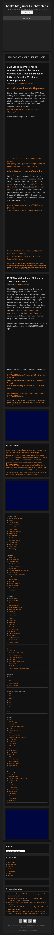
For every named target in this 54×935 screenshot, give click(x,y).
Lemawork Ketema (14, 527)
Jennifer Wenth (19, 267)
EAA (10, 678)
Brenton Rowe (42, 400)
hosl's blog (12, 659)
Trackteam (12, 590)
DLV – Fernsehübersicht (16, 655)
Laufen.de (12, 614)
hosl (32, 83)
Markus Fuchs (13, 533)
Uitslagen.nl (12, 800)
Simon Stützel (13, 588)
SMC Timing (12, 793)
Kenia (9, 873)
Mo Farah (12, 577)
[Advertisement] (27, 36)
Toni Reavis (12, 635)
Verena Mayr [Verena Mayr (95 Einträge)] (26, 474)
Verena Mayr (12, 549)
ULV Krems (12, 757)
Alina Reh (12, 557)
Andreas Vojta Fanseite (16, 518)
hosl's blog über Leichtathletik (27, 6)
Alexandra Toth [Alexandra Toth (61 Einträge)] (10, 450)
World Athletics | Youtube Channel (19, 668)
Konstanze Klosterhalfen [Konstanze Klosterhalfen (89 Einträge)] (28, 462)
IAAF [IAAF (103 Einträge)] (17, 460)
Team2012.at (13, 750)
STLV (10, 704)
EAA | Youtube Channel (16, 657)
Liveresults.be (13, 780)
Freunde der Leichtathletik (16, 726)
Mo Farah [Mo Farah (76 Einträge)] (8, 470)
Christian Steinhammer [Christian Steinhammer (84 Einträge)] (22, 452)
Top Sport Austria (14, 638)
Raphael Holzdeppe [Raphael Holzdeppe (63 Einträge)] (42, 470)
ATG (10, 719)
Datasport (12, 774)
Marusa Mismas (37, 267)
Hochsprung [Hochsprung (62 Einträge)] (12, 460)
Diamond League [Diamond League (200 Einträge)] (12, 455)
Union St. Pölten (14, 763)
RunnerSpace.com (14, 627)
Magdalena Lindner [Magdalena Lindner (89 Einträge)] (11, 467)
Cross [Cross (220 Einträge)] (40, 453)
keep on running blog (15, 609)
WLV (10, 711)
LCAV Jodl (12, 741)
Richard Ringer (25, 269)
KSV (10, 733)
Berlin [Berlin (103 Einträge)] (13, 452)
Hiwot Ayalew (33, 265)
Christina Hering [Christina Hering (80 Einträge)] (33, 452)
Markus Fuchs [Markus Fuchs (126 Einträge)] (42, 467)
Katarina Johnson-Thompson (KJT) (19, 570)
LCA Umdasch (13, 739)
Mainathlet (12, 622)
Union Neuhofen (14, 759)
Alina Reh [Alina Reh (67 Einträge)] (16, 450)
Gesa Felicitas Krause (15, 564)
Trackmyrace (13, 798)
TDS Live (11, 796)
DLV (10, 676)
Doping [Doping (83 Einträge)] (33, 455)
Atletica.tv (12, 650)
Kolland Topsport (14, 730)
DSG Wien (12, 724)
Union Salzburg (13, 761)
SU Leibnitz (12, 746)
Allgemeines (11, 862)
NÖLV (10, 698)
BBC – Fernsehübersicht (16, 653)
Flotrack (11, 603)
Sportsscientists (13, 629)
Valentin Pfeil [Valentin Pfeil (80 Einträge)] (18, 474)
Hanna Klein (12, 568)
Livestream (28, 267)
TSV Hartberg (13, 752)
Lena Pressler (13, 529)
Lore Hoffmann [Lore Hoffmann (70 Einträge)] (25, 465)
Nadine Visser (13, 579)
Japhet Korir (11, 267)
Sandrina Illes (13, 544)
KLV (10, 696)
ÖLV (10, 681)
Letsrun (11, 618)
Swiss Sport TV (13, 664)
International (21, 263)
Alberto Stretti (13, 598)
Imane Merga (42, 265)
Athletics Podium (14, 600)
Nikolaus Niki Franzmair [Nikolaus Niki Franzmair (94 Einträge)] (30, 470)
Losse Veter (12, 620)
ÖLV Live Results (14, 789)
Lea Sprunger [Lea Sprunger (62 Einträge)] (38, 462)
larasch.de (12, 611)
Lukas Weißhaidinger (15, 531)
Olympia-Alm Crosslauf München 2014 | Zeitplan (25, 210)
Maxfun (11, 783)
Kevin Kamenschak (14, 525)
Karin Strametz (13, 522)
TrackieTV (12, 666)
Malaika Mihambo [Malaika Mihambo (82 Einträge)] (23, 467)
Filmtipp (10, 869)
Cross (27, 265)
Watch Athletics (13, 642)
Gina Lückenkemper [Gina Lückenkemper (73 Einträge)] (16, 457)
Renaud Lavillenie (14, 583)
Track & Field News (14, 640)
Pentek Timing (13, 791)
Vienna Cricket (13, 765)
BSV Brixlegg (13, 722)
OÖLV (10, 700)
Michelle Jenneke (35, 402)
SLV (10, 702)
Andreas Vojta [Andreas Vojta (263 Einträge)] (25, 450)
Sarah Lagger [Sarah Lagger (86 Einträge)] (19, 472)
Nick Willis (12, 581)
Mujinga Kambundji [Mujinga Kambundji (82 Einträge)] (17, 470)
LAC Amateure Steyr (15, 735)
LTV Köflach (12, 744)
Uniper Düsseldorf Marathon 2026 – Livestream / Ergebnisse (26, 902)
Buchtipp (10, 866)
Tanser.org (12, 631)
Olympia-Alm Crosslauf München (25, 171)
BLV (10, 694)
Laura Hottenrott (14, 572)
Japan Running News (15, 607)
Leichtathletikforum (14, 616)
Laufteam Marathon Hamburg (17, 737)
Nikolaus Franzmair (14, 540)
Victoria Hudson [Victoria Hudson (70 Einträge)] (34, 474)
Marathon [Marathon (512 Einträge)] (32, 467)
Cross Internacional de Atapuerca (25, 88)
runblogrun (12, 624)
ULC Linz (11, 754)
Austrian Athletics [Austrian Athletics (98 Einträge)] (36, 450)
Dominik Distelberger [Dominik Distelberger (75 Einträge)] (25, 455)
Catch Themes (33, 930)
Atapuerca (10, 265)
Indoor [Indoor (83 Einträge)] (21, 460)
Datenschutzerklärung (27, 927)
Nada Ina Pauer (13, 538)
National (28, 263)
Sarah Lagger (13, 546)
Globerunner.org (14, 605)
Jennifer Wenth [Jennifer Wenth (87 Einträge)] (35, 460)
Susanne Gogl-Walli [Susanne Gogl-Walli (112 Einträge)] (40, 472)
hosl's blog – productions (16, 661)
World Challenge (18, 404)
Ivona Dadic (12, 520)
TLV (10, 707)
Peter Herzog (13, 542)
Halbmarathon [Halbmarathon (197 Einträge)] (37, 457)
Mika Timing (12, 785)
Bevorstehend (12, 864)
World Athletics (13, 685)
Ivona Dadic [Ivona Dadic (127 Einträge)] (27, 460)
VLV (10, 709)
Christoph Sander (19, 265)
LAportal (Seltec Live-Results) (18, 778)
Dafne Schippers (14, 559)
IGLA (10, 728)
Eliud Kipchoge (13, 561)
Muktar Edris (17, 269)
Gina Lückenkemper (15, 566)
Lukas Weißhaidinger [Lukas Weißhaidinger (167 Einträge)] (37, 465)
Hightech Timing (13, 776)
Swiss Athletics (13, 683)
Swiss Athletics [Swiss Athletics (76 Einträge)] (10, 474)
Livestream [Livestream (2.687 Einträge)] (13, 464)
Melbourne (26, 402)
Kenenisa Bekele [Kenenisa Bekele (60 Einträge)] (16, 462)
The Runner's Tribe (14, 633)
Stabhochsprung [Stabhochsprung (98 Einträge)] (28, 472)
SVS (10, 748)
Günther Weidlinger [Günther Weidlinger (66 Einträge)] (27, 457)
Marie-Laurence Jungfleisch (17, 575)
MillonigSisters (13, 535)
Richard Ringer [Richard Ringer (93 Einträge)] (10, 472)
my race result (13, 787)
